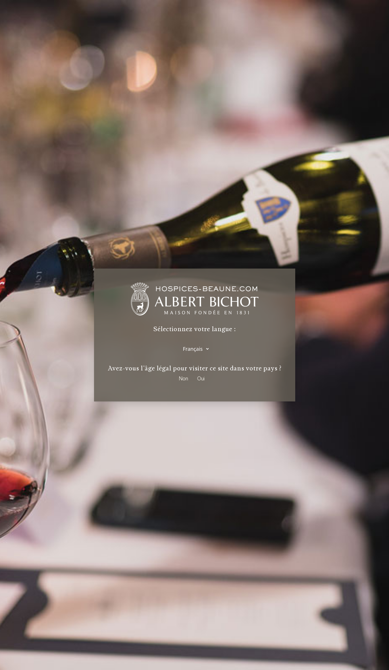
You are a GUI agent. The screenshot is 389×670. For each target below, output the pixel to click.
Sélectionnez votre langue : (194, 329)
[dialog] (194, 335)
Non (183, 378)
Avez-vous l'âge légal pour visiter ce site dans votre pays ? (195, 368)
